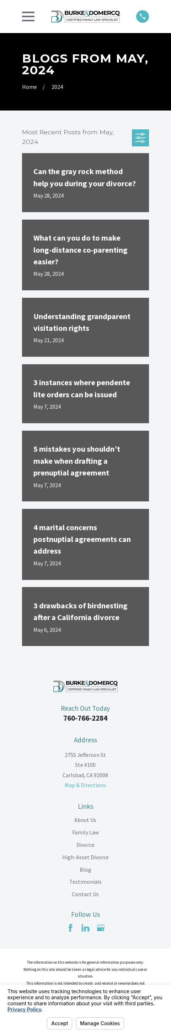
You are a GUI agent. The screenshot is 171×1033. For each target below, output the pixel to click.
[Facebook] (70, 928)
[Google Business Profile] (101, 928)
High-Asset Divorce (85, 857)
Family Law (85, 832)
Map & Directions (85, 785)
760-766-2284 (85, 718)
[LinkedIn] (85, 928)
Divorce (85, 844)
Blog (85, 869)
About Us (85, 819)
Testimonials (85, 881)
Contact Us (85, 894)
